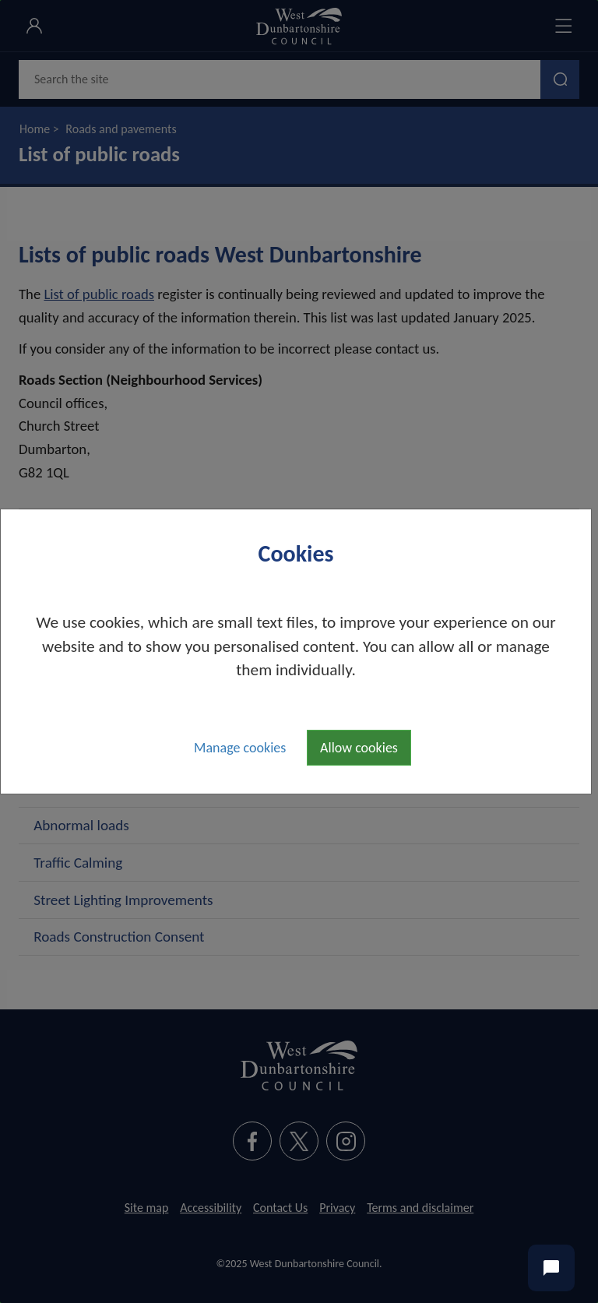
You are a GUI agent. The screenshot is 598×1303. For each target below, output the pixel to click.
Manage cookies (240, 747)
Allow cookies (359, 747)
